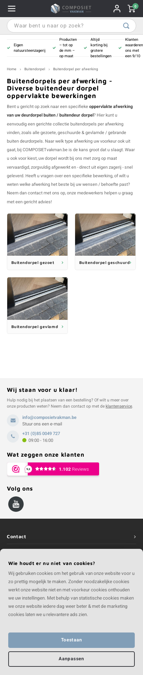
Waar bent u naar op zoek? (126, 26)
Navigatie (11, 8)
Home (11, 69)
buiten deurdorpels (25, 141)
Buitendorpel (34, 69)
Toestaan (71, 640)
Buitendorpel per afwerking (75, 69)
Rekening (117, 8)
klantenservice (119, 406)
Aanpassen (71, 658)
